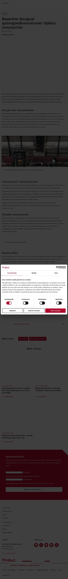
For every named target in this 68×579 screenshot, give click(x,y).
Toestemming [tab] (11, 273)
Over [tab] (56, 273)
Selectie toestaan (34, 310)
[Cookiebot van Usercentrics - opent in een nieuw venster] (57, 267)
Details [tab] (34, 273)
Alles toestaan (55, 310)
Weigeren (12, 310)
